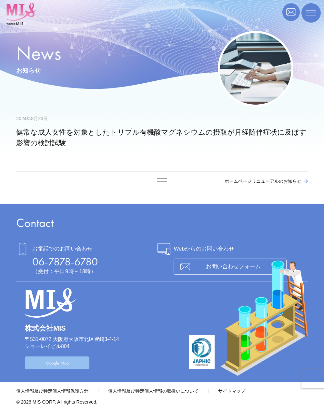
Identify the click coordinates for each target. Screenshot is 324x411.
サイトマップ (231, 391)
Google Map (57, 363)
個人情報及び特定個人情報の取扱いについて (153, 391)
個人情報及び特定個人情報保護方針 (52, 391)
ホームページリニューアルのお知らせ (263, 181)
